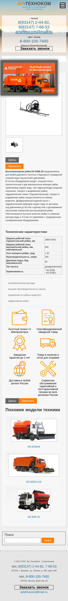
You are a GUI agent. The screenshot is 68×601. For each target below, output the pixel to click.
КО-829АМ (34, 446)
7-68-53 (51, 566)
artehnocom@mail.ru (34, 31)
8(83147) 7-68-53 (33, 27)
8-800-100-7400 (34, 41)
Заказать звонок (35, 48)
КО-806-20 (34, 516)
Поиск (9, 535)
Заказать (14, 166)
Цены (12, 160)
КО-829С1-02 (34, 481)
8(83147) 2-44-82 (33, 22)
